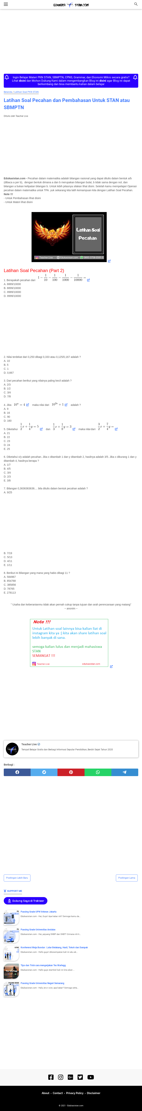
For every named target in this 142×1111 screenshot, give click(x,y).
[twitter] (44, 772)
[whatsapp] (98, 772)
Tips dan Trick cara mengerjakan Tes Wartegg (43, 965)
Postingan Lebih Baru (17, 878)
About (45, 1093)
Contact (58, 1093)
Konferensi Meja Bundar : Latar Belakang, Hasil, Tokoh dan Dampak (54, 947)
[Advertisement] (71, 41)
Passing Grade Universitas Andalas (38, 929)
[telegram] (124, 772)
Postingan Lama (126, 878)
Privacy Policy (74, 1093)
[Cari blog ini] (136, 4)
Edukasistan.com (75, 1105)
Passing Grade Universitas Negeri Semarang (42, 983)
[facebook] (17, 772)
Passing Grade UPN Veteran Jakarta (38, 911)
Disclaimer (93, 1093)
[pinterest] (70, 772)
